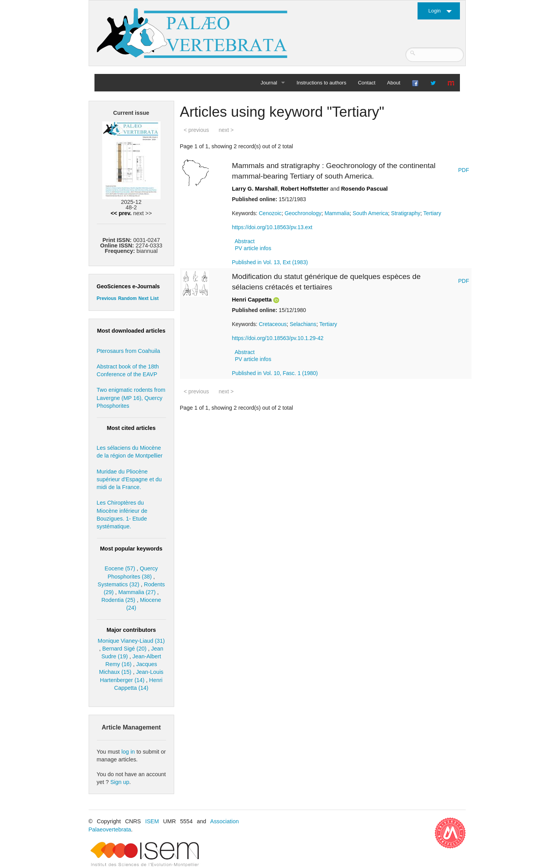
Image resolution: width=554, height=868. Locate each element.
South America (370, 213)
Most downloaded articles (131, 331)
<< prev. (120, 213)
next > (226, 130)
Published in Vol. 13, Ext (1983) (270, 262)
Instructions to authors (321, 83)
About (393, 83)
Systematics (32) (118, 584)
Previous (107, 298)
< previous (196, 130)
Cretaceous (273, 324)
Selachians (303, 324)
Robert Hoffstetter (305, 189)
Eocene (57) (120, 568)
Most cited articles (131, 428)
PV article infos (253, 248)
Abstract (245, 241)
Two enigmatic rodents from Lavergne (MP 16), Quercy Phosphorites (131, 398)
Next (143, 298)
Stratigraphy (405, 213)
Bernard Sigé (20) (124, 648)
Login (434, 11)
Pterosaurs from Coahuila (128, 351)
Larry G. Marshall (255, 189)
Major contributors (131, 630)
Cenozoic (270, 213)
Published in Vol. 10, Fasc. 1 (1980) (275, 373)
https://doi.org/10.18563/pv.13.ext (272, 227)
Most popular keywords (131, 548)
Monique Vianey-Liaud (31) (131, 641)
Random (127, 298)
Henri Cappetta (252, 299)
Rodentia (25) (118, 600)
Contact (367, 83)
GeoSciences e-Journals (128, 286)
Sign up (119, 782)
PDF (463, 170)
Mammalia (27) (137, 592)
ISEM (152, 821)
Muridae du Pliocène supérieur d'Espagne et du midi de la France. (129, 479)
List (154, 298)
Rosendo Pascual (364, 189)
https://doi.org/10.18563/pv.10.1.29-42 (278, 338)
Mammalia (337, 213)
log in (128, 752)
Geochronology (303, 213)
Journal (268, 83)
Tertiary (432, 213)
